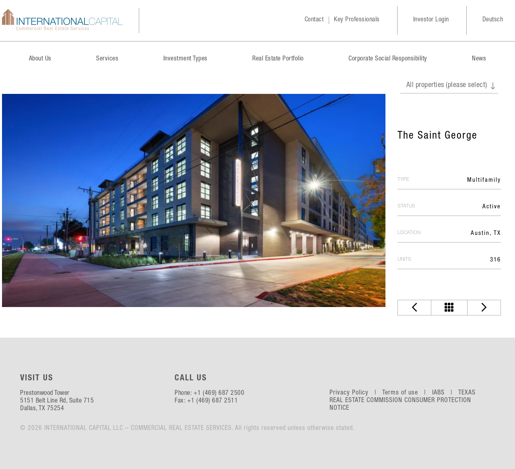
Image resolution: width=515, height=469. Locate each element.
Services (107, 59)
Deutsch (492, 20)
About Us (40, 59)
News (479, 59)
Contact (314, 20)
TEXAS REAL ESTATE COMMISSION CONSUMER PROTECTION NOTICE (403, 401)
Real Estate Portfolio (278, 59)
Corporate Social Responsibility (387, 59)
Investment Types (185, 59)
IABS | (444, 393)
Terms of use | (406, 393)
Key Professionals (357, 20)
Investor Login (431, 20)
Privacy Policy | (355, 393)
